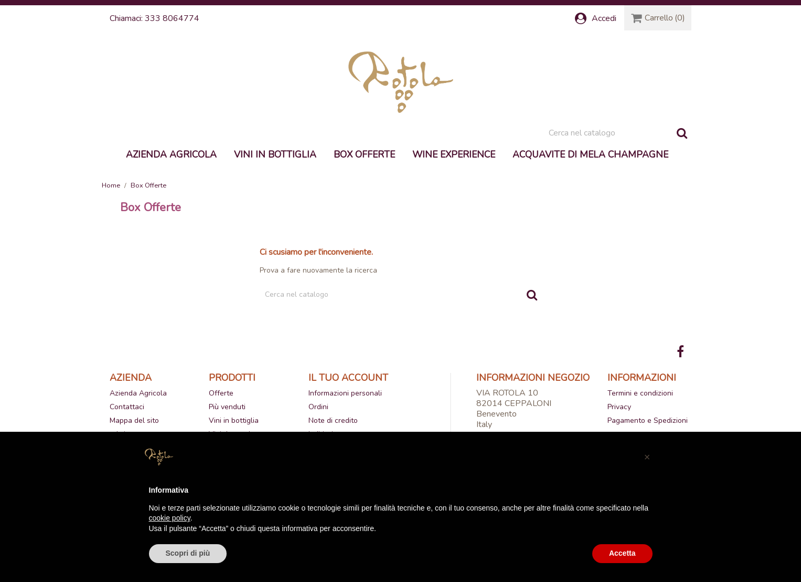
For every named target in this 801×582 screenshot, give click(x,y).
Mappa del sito (134, 420)
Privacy (619, 407)
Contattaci (127, 407)
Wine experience (453, 154)
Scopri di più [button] (188, 553)
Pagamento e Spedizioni (647, 420)
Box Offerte (364, 154)
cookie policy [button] (169, 518)
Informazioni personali (345, 393)
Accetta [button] (622, 553)
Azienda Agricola (171, 154)
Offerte (221, 393)
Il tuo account (348, 377)
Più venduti (227, 407)
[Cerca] (617, 132)
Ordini (318, 407)
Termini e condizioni (640, 393)
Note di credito (333, 420)
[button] (647, 457)
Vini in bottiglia (275, 154)
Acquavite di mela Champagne (590, 154)
